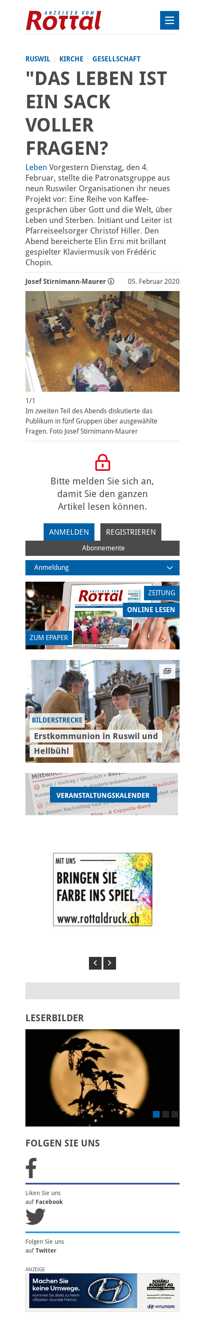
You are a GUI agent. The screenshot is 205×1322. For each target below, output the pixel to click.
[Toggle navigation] (170, 20)
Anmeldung (103, 567)
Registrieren (131, 532)
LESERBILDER (54, 1018)
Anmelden (69, 532)
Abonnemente (103, 548)
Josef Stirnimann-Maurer (69, 282)
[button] (95, 963)
